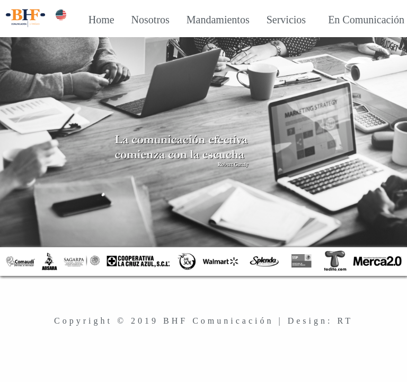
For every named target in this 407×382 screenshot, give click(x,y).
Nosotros (143, 19)
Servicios (278, 19)
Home (93, 19)
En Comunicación (355, 19)
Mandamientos (210, 19)
